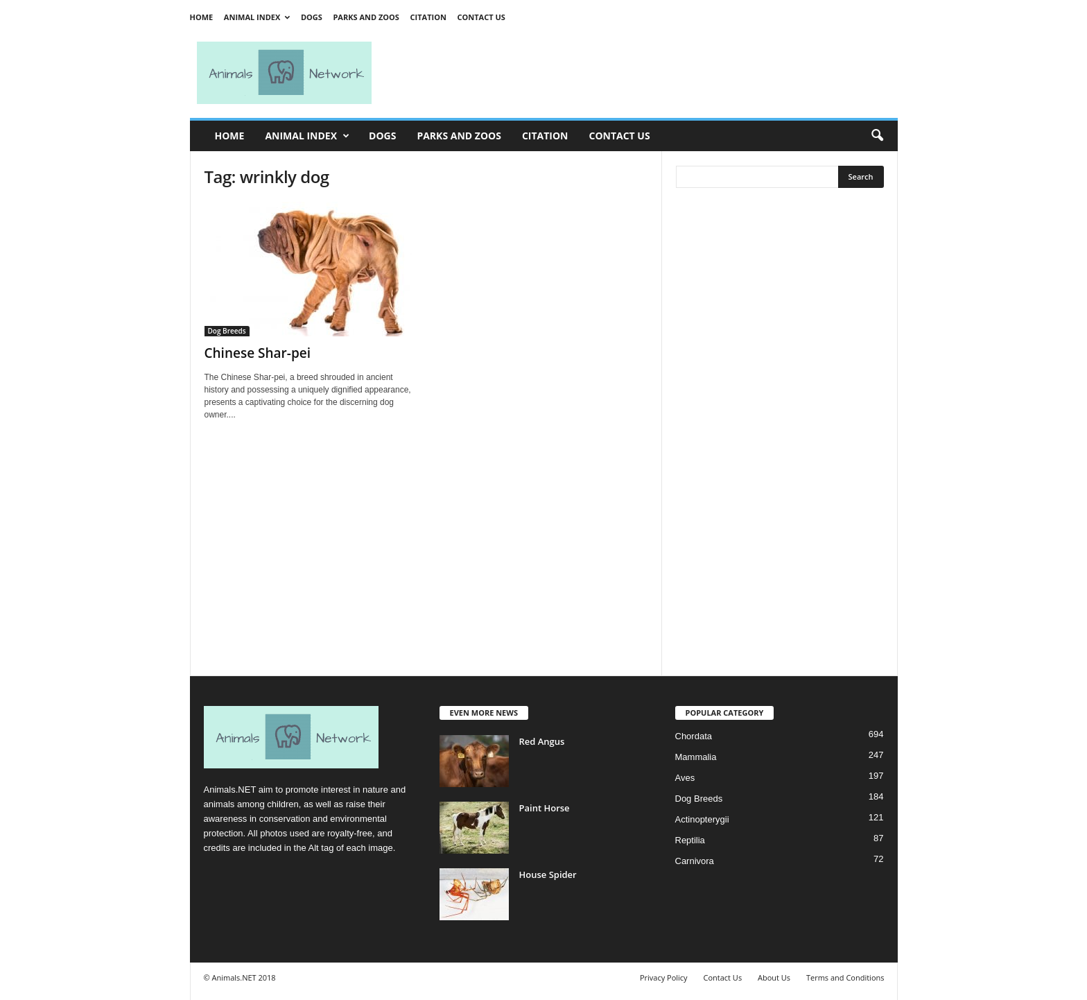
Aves (685, 778)
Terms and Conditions (845, 977)
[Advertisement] (640, 73)
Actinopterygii (702, 819)
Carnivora (694, 861)
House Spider (548, 874)
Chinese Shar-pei (258, 353)
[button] (877, 136)
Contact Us (481, 17)
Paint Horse (544, 808)
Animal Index (257, 17)
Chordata (693, 736)
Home (202, 17)
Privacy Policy (664, 977)
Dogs (311, 17)
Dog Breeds (227, 331)
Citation (428, 17)
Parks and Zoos (366, 17)
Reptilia (690, 840)
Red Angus (542, 741)
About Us (774, 977)
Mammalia (696, 757)
